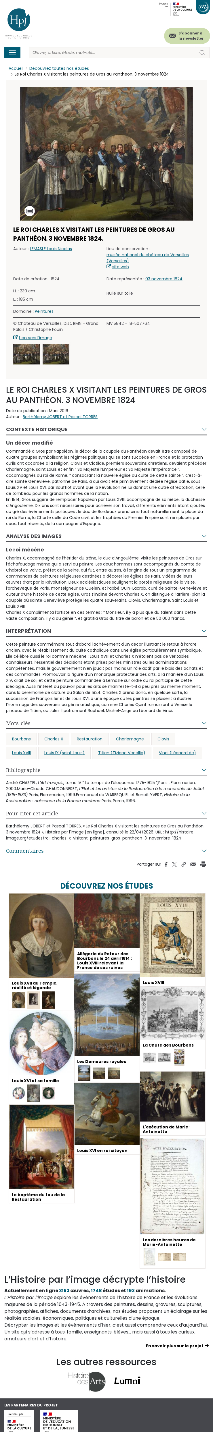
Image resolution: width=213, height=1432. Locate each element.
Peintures (44, 311)
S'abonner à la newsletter (191, 36)
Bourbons (21, 739)
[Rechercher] (112, 52)
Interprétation (28, 630)
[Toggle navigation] (12, 52)
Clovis (163, 739)
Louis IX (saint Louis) (64, 753)
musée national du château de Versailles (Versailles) (147, 258)
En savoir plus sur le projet (175, 1346)
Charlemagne (130, 739)
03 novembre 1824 (163, 279)
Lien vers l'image (35, 338)
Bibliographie (23, 770)
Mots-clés (18, 723)
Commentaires (25, 850)
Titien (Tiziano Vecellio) (121, 753)
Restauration (89, 739)
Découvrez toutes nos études (59, 68)
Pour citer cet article (32, 813)
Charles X (53, 739)
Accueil (16, 68)
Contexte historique (37, 429)
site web (120, 267)
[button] (26, 354)
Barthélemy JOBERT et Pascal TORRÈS (60, 417)
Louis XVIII (21, 753)
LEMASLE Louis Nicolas (51, 249)
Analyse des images (34, 536)
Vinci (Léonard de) (177, 753)
